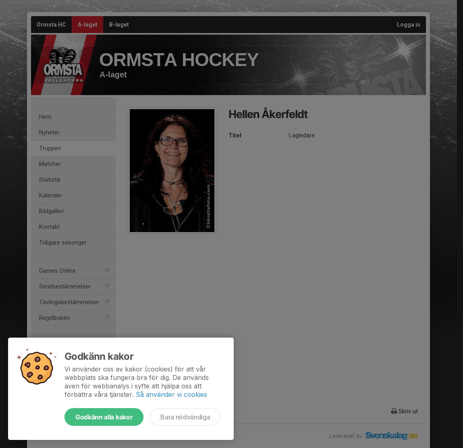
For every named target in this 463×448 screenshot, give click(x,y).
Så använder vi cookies (171, 394)
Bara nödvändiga (185, 417)
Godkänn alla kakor (104, 417)
